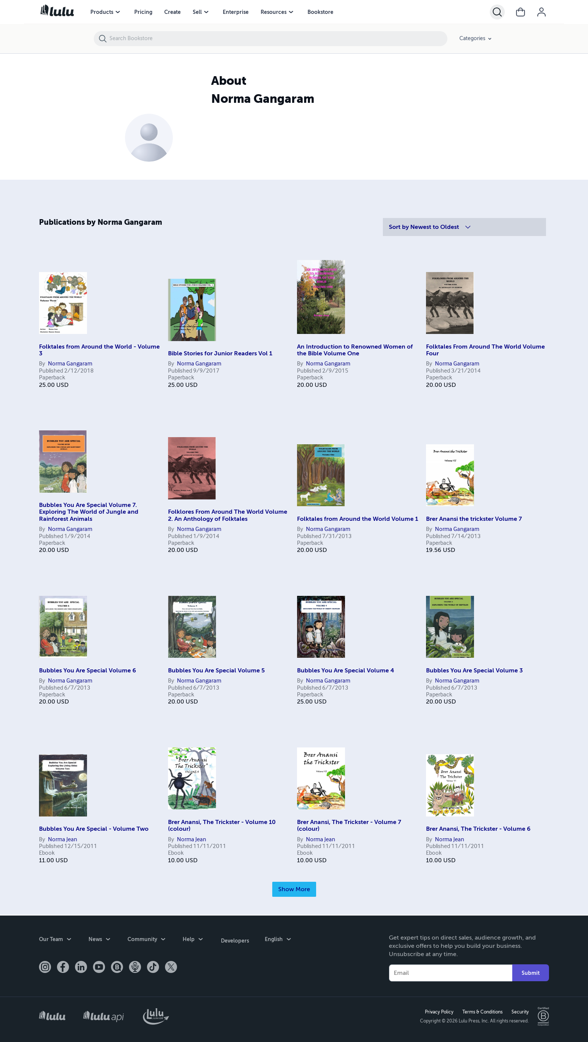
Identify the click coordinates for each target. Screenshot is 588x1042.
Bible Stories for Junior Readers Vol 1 (220, 353)
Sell (197, 12)
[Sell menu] (206, 12)
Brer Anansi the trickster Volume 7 (474, 519)
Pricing (143, 12)
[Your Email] (450, 972)
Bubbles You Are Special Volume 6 (87, 670)
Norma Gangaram (70, 364)
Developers (234, 939)
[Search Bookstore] (278, 38)
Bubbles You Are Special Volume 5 (216, 670)
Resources (273, 12)
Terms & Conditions (482, 1011)
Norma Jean (62, 839)
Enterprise (236, 12)
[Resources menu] (291, 12)
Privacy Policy (438, 1011)
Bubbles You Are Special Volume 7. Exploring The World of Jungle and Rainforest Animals (88, 512)
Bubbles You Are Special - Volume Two (93, 828)
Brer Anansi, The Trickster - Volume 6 (478, 828)
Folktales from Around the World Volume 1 (357, 519)
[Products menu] (117, 12)
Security (519, 1011)
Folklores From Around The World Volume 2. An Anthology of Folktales (227, 515)
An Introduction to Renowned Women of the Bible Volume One (355, 350)
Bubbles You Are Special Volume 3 (474, 670)
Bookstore (320, 12)
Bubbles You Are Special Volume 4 (345, 670)
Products (101, 12)
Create (172, 12)
